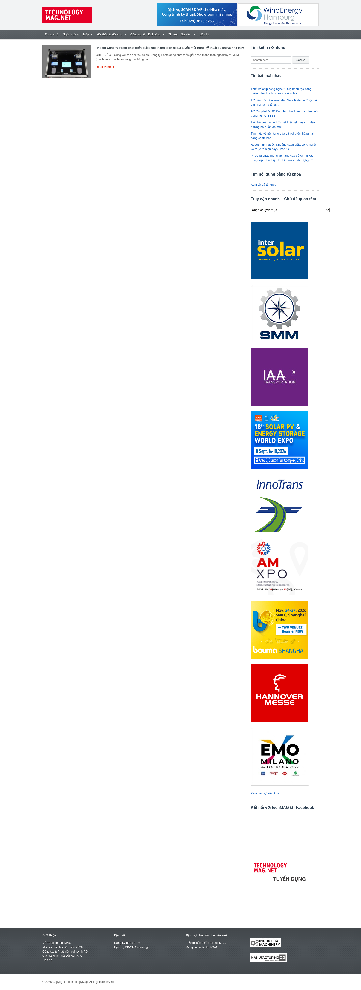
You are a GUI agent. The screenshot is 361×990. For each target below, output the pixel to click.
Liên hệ (204, 34)
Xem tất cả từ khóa (263, 184)
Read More (105, 67)
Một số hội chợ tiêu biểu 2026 (62, 947)
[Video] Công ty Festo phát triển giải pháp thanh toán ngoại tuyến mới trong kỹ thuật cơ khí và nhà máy (169, 47)
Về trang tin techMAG (56, 942)
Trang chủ (51, 34)
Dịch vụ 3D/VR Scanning (130, 947)
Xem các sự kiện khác (265, 793)
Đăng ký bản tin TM (127, 942)
